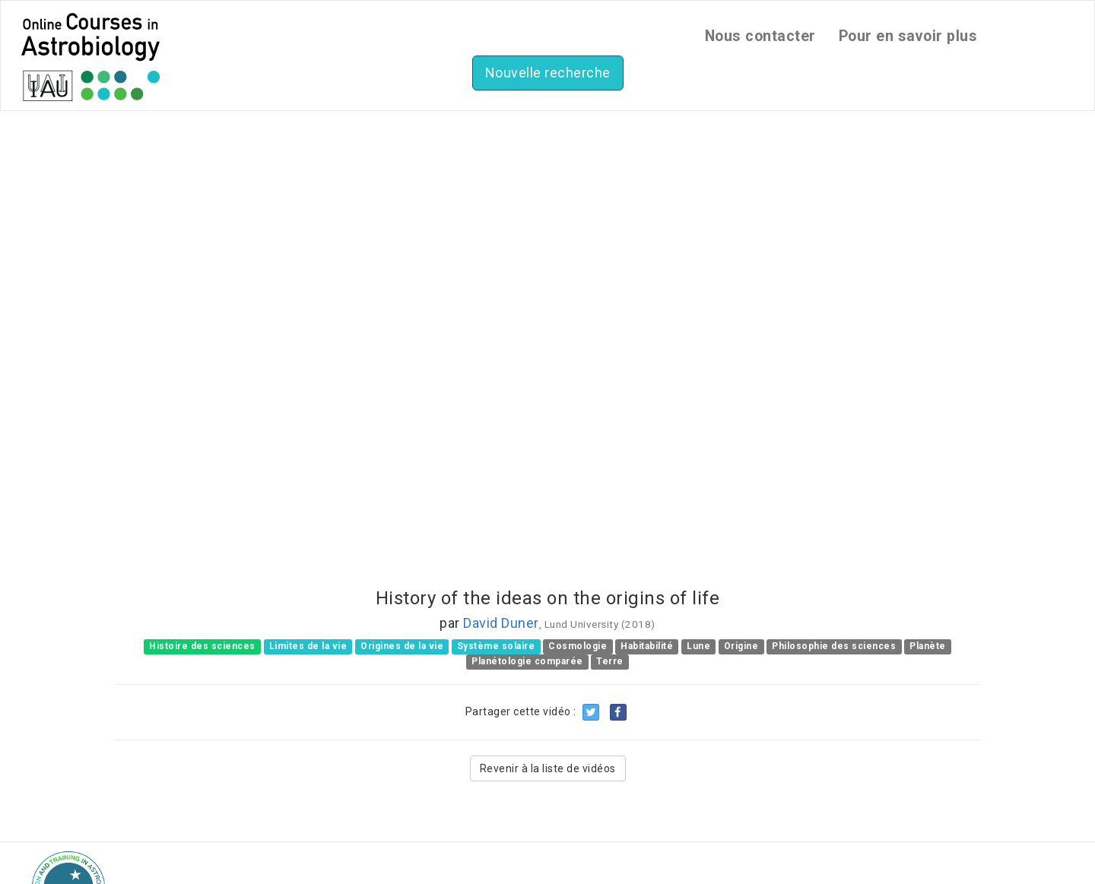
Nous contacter (760, 36)
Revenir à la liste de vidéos (548, 768)
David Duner (501, 623)
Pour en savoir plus (908, 36)
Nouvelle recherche (548, 73)
